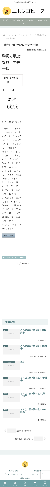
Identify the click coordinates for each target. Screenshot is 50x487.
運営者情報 (13, 471)
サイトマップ (37, 474)
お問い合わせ (25, 478)
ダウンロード (8, 235)
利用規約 (37, 471)
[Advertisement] (25, 291)
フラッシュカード (10, 257)
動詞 (22, 257)
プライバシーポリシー (13, 474)
